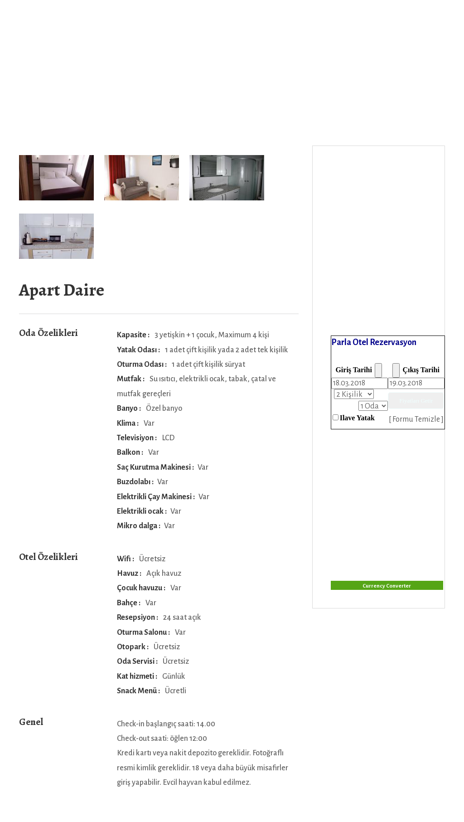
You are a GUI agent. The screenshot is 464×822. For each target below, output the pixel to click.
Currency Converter (386, 586)
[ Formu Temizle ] (416, 419)
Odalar (158, 23)
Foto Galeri (214, 23)
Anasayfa (115, 23)
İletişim (264, 23)
